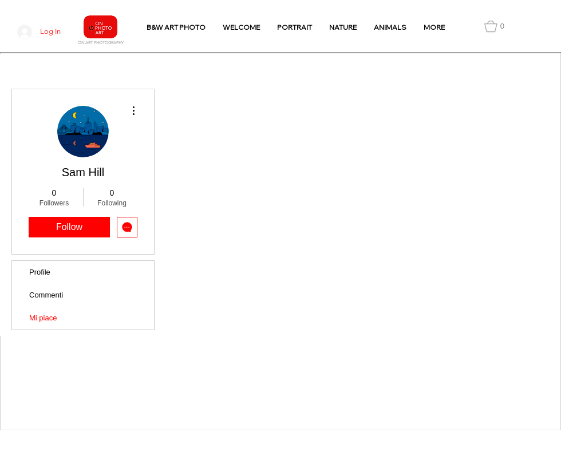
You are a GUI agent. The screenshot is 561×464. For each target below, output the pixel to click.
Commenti (46, 295)
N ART (87, 42)
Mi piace (43, 318)
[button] (494, 26)
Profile (39, 272)
